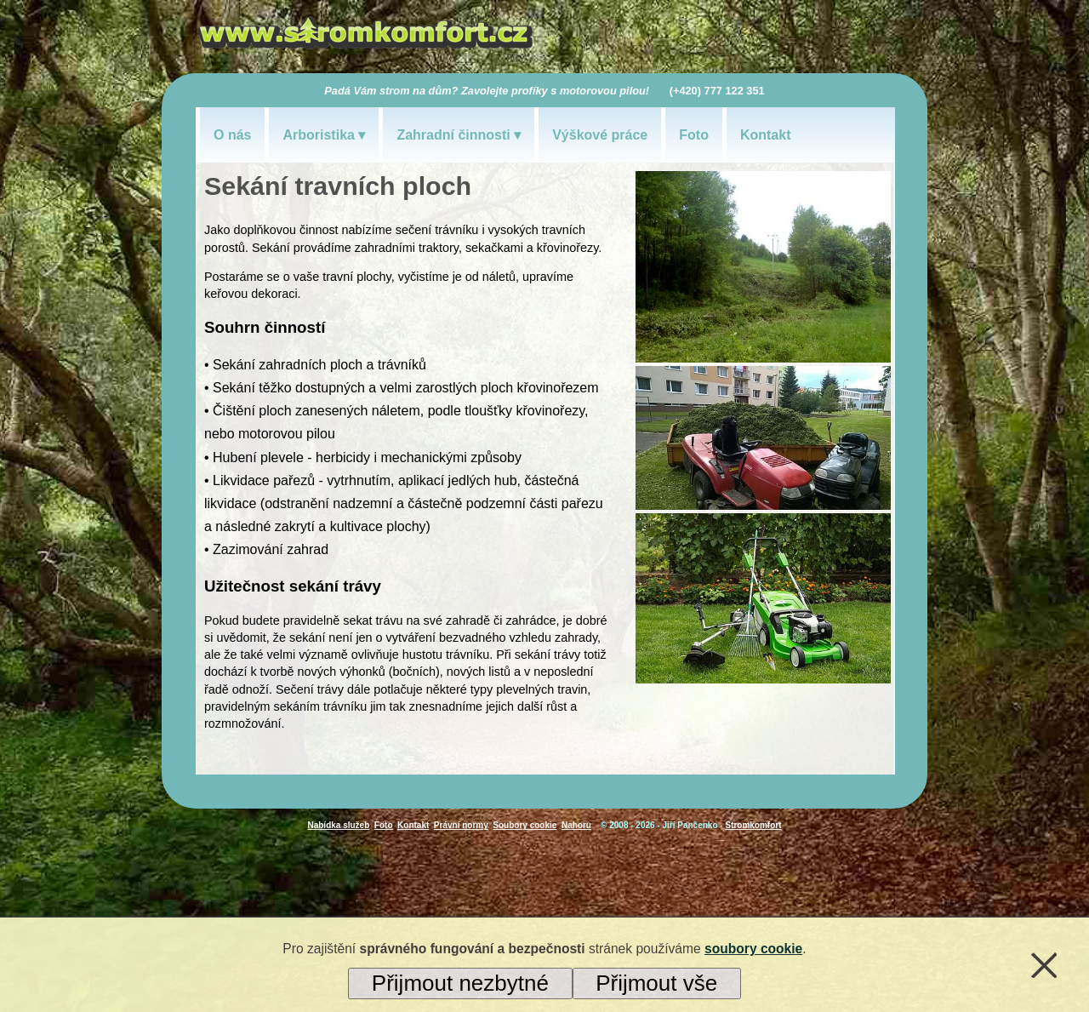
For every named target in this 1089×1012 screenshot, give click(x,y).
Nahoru (576, 825)
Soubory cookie (524, 825)
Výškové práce (599, 135)
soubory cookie (753, 948)
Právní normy (461, 825)
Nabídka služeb (338, 825)
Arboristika (318, 135)
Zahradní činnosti (453, 135)
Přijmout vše (656, 983)
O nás (232, 135)
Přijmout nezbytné (460, 983)
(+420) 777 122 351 (717, 90)
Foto (694, 135)
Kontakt (765, 135)
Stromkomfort (753, 825)
